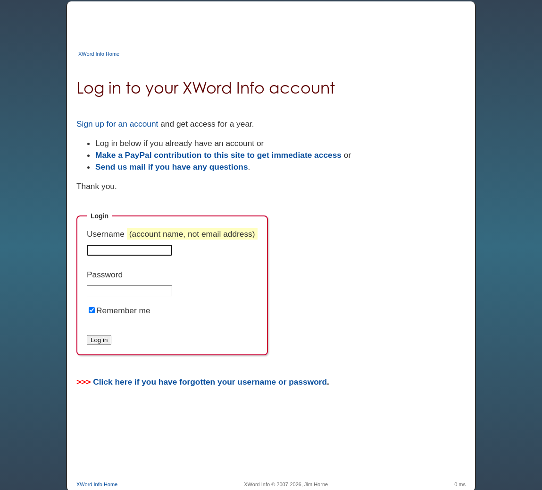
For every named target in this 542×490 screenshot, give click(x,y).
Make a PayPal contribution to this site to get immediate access (218, 155)
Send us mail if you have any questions (171, 167)
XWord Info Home (98, 54)
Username (172, 234)
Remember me (123, 310)
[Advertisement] (248, 22)
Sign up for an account (117, 124)
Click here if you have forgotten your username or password (210, 382)
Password (105, 274)
